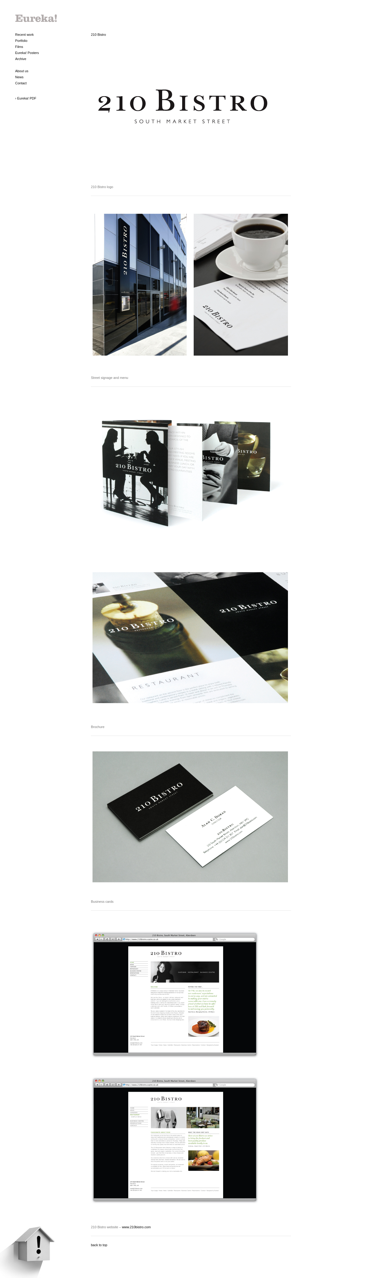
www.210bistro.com (136, 1227)
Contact (21, 83)
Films (19, 47)
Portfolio (21, 40)
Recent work (24, 34)
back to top (99, 1245)
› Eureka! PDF (25, 98)
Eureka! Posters (27, 53)
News (19, 77)
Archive (20, 59)
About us (21, 71)
